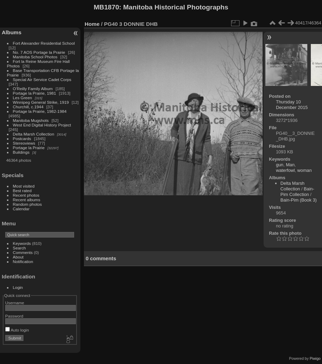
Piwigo (315, 358)
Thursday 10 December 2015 (292, 104)
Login (18, 287)
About (18, 257)
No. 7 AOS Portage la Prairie (39, 52)
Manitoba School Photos (35, 56)
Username (14, 302)
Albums (11, 32)
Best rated (22, 190)
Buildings (21, 152)
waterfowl (285, 170)
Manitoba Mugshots (31, 120)
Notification (23, 261)
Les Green (22, 97)
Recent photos (26, 195)
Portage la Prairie (29, 147)
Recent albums (26, 199)
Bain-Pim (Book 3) (298, 200)
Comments (23, 252)
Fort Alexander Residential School (44, 43)
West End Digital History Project (42, 125)
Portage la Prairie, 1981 (34, 93)
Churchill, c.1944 (28, 106)
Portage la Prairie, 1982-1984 (40, 111)
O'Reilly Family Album (33, 88)
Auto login (17, 330)
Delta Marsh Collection (33, 134)
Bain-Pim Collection (297, 191)
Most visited (24, 186)
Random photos (27, 204)
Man (290, 164)
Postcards (22, 138)
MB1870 (106, 7)
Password (14, 316)
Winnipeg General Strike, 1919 (41, 102)
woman (304, 170)
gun (279, 164)
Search (19, 248)
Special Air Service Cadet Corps (42, 79)
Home (92, 24)
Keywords (22, 243)
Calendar (21, 208)
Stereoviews (24, 143)
